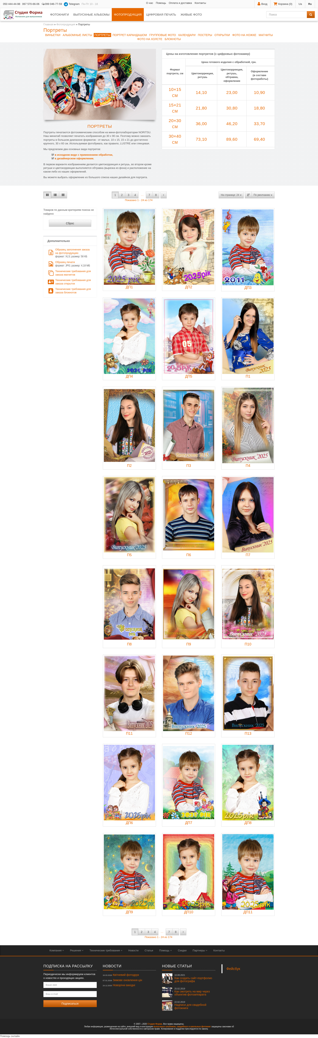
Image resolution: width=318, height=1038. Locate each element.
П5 (129, 555)
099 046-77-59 (51, 3)
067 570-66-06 (31, 3)
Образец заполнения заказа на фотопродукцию (68, 253)
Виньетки (52, 35)
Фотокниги (59, 14)
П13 (248, 733)
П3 (188, 466)
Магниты (266, 35)
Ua (300, 3)
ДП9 (129, 912)
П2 (129, 466)
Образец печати (68, 264)
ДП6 (129, 823)
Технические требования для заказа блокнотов (69, 290)
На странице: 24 (231, 195)
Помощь (161, 2)
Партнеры (200, 950)
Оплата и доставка (180, 2)
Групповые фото (162, 35)
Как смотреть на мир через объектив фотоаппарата (192, 991)
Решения (76, 950)
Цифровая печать (161, 14)
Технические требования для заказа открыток (69, 282)
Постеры (205, 35)
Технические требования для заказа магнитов (69, 273)
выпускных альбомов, (165, 1026)
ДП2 (188, 287)
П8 (129, 644)
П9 (188, 644)
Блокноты (173, 39)
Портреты (102, 35)
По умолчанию (263, 195)
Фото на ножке (244, 35)
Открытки (222, 35)
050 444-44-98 (11, 3)
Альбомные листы (77, 35)
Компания (56, 950)
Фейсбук (233, 969)
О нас (149, 2)
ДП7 (188, 823)
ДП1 (129, 287)
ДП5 (188, 376)
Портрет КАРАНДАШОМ (130, 35)
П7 (248, 555)
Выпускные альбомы (91, 14)
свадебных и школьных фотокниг (194, 1026)
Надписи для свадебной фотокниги (190, 1005)
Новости (133, 950)
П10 (248, 644)
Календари (187, 35)
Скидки (182, 950)
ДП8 (247, 823)
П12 (188, 733)
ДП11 (247, 912)
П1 (248, 376)
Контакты (200, 2)
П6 (188, 555)
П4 (248, 466)
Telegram (72, 4)
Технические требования (105, 950)
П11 (129, 733)
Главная (48, 24)
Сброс (70, 223)
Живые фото (191, 14)
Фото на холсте (149, 39)
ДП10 (188, 912)
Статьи (149, 950)
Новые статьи (177, 966)
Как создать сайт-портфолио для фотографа (193, 978)
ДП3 (247, 288)
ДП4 (129, 376)
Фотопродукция (128, 14)
